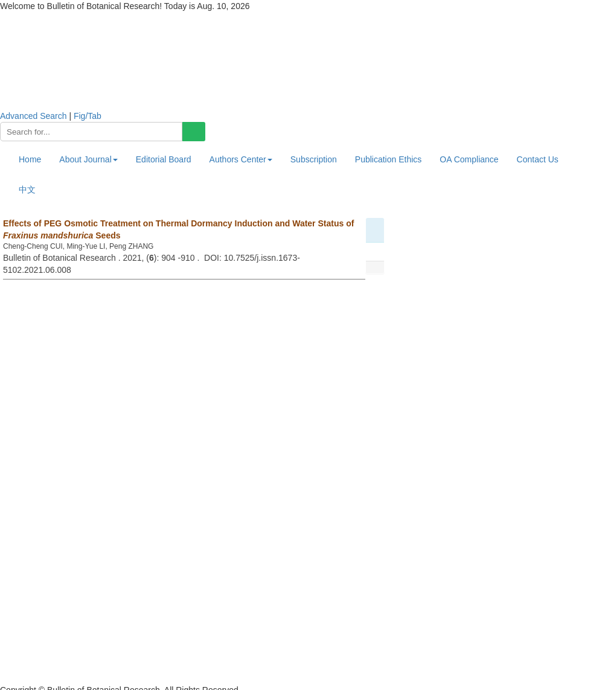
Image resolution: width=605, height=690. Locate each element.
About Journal (88, 159)
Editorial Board (163, 159)
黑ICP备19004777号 (38, 678)
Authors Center (241, 159)
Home (30, 159)
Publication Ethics (388, 159)
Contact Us (538, 159)
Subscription (313, 159)
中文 (27, 189)
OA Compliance (469, 159)
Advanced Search (33, 116)
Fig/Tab (87, 116)
